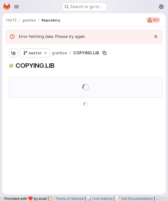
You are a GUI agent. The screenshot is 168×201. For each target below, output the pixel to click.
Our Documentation (137, 199)
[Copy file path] (104, 53)
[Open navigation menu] (16, 6)
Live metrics (102, 199)
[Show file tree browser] (13, 53)
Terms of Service (69, 199)
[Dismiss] (155, 36)
